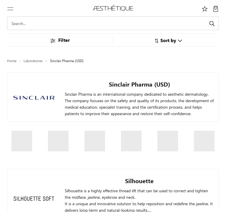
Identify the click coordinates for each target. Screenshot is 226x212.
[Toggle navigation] (10, 8)
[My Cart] (215, 8)
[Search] (113, 23)
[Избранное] (205, 8)
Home (11, 61)
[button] (168, 40)
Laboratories (33, 61)
